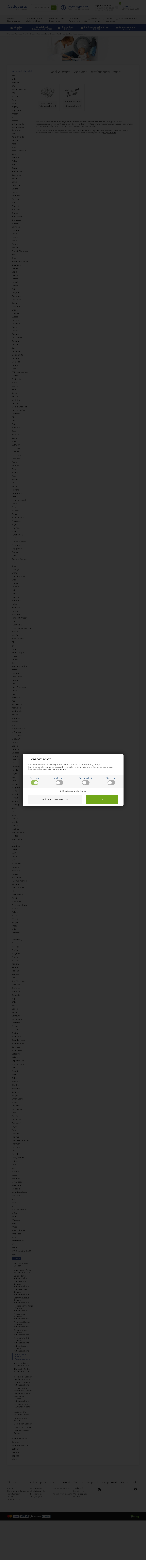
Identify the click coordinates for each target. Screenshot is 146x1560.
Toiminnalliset (85, 781)
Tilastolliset (111, 781)
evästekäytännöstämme (54, 769)
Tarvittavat (34, 781)
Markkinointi (59, 781)
